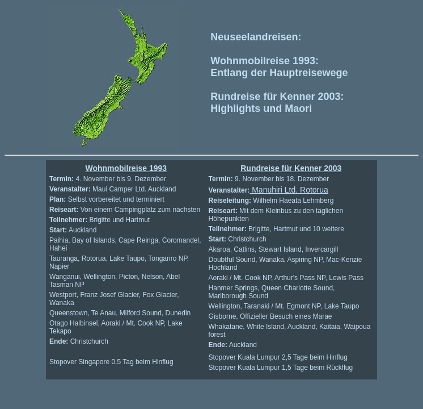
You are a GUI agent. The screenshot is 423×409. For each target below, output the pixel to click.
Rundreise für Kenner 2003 (290, 168)
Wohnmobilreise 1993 (126, 168)
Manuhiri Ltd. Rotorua (288, 189)
